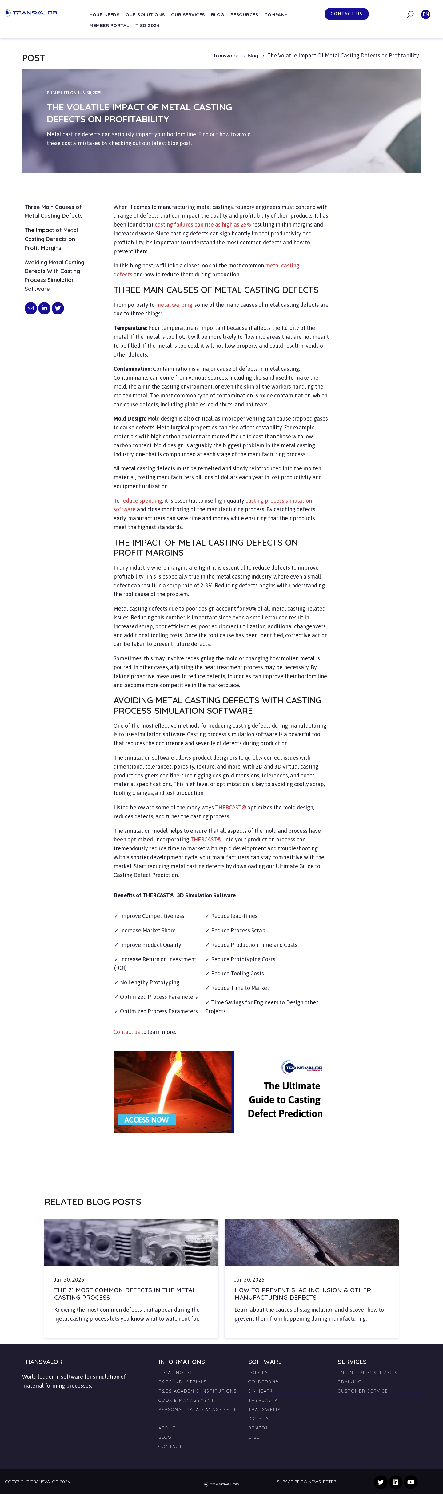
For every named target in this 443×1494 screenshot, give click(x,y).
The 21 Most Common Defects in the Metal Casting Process (125, 1293)
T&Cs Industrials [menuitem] (182, 1382)
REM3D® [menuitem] (258, 1428)
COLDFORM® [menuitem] (263, 1382)
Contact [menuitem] (170, 1446)
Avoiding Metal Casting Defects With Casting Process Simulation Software (54, 275)
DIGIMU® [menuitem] (258, 1418)
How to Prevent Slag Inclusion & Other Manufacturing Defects (302, 1293)
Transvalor (226, 56)
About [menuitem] (167, 1428)
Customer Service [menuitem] (363, 1391)
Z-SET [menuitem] (255, 1437)
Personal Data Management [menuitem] (197, 1409)
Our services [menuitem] (188, 15)
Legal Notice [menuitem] (176, 1372)
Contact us (347, 13)
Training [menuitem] (350, 1382)
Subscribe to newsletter (306, 1481)
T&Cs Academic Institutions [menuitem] (197, 1391)
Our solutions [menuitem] (145, 15)
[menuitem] (199, 1416)
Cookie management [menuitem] (186, 1400)
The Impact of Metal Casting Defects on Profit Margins (51, 239)
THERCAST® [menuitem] (263, 1400)
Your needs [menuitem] (104, 15)
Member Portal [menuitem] (109, 25)
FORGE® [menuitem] (258, 1372)
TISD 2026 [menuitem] (147, 25)
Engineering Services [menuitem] (368, 1372)
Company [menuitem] (276, 15)
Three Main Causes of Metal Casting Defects (54, 211)
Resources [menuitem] (244, 15)
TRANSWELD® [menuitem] (265, 1409)
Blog (254, 56)
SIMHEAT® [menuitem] (260, 1391)
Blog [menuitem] (217, 15)
